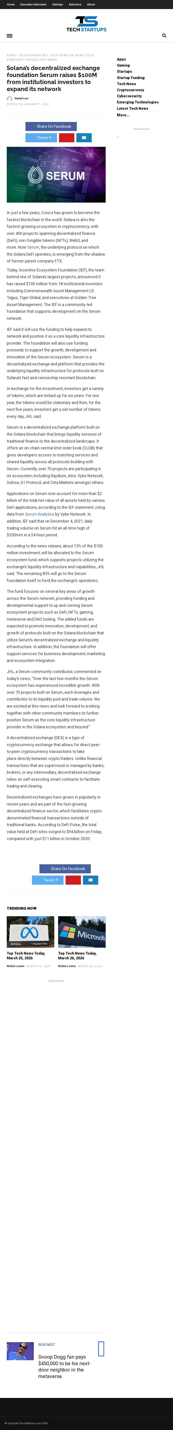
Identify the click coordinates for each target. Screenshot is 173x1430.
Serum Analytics (39, 513)
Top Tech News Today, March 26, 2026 (77, 955)
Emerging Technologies (138, 102)
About (91, 4)
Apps (121, 59)
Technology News (41, 59)
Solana (47, 212)
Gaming (123, 65)
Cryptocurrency (130, 89)
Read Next (46, 1344)
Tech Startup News (67, 54)
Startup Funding (131, 77)
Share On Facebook (51, 126)
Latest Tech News (132, 108)
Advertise (75, 4)
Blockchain (30, 54)
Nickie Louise (15, 965)
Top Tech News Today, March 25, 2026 (26, 955)
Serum (33, 246)
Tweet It (41, 137)
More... (123, 114)
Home (11, 4)
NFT (45, 54)
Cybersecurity (129, 95)
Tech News (126, 83)
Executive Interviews (33, 4)
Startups (57, 4)
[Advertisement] (56, 1155)
